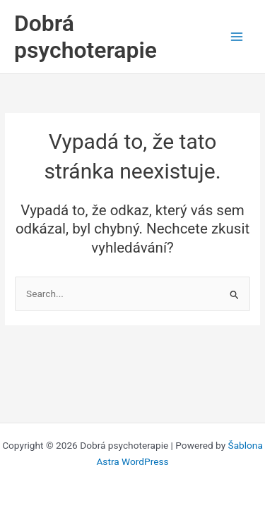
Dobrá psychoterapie (85, 37)
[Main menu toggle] (237, 37)
